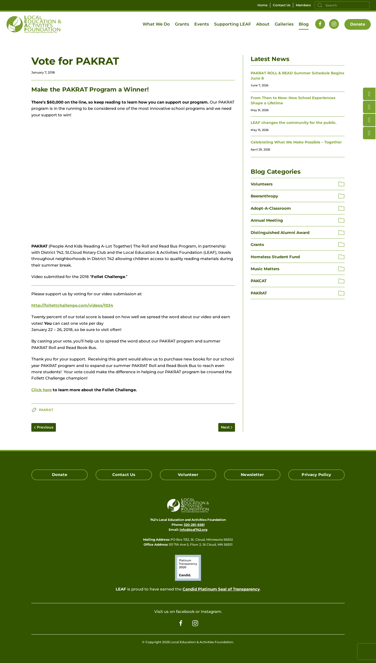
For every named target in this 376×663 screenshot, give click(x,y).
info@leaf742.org (193, 530)
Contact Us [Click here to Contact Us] (124, 474)
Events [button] (201, 24)
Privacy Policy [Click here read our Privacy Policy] (316, 474)
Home (262, 5)
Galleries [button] (284, 24)
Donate (357, 24)
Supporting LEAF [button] (232, 24)
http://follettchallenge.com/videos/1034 (72, 305)
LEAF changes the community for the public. (294, 122)
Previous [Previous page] (43, 427)
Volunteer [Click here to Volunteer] (188, 474)
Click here (41, 389)
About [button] (262, 24)
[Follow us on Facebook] (320, 24)
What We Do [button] (156, 24)
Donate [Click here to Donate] (59, 474)
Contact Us (281, 5)
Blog (304, 24)
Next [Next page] (227, 427)
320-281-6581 (194, 525)
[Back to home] (34, 24)
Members (303, 5)
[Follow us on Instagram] (334, 24)
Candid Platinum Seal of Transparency (221, 589)
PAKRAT (46, 410)
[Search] (342, 5)
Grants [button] (182, 24)
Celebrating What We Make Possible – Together (296, 142)
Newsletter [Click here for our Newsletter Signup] (252, 474)
